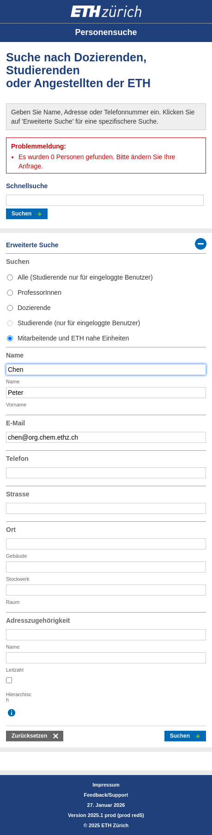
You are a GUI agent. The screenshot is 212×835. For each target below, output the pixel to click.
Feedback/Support (106, 795)
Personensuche (106, 32)
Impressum (106, 784)
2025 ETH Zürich (108, 825)
